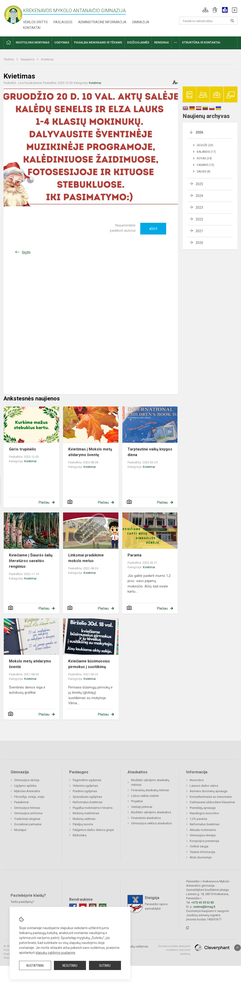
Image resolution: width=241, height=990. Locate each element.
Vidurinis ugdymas (85, 785)
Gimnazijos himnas (27, 808)
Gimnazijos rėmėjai (203, 835)
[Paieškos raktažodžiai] (208, 21)
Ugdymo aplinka (25, 785)
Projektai (137, 801)
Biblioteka (79, 835)
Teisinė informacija (202, 852)
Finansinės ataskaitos (146, 818)
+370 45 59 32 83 (202, 902)
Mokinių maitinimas (86, 813)
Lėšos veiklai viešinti (145, 796)
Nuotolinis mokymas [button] (32, 42)
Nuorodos (197, 780)
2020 (199, 243)
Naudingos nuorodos (204, 813)
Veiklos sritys (35, 22)
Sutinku (105, 965)
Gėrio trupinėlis (22, 449)
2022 (199, 219)
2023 (199, 207)
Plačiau (44, 502)
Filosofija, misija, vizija (29, 796)
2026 (199, 132)
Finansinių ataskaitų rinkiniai (150, 790)
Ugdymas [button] (61, 42)
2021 (199, 231)
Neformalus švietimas (87, 802)
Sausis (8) (203, 171)
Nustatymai (35, 965)
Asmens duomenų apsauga (208, 791)
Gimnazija (140, 22)
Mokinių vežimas (84, 819)
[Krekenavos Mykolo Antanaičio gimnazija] (13, 14)
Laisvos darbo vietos (204, 785)
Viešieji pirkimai (141, 807)
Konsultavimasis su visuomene (211, 796)
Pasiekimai (21, 802)
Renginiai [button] (161, 42)
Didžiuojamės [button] (138, 42)
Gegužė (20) (205, 145)
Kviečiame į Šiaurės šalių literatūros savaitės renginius (30, 561)
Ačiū (153, 228)
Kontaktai (31, 28)
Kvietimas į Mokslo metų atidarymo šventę (90, 452)
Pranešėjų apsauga (203, 808)
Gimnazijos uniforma (28, 813)
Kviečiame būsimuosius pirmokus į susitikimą (89, 664)
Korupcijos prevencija (204, 841)
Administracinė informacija (102, 22)
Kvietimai (47, 59)
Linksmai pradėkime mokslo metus (86, 558)
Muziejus (20, 830)
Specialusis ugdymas (87, 796)
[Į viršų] (237, 947)
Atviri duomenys (201, 857)
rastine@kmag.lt (204, 906)
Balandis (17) (206, 151)
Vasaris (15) (205, 165)
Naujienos (28, 59)
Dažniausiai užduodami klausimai (212, 802)
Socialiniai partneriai (27, 824)
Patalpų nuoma (83, 824)
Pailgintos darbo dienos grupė (93, 830)
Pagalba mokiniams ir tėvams (92, 808)
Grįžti (26, 252)
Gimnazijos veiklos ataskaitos (151, 823)
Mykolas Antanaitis (27, 791)
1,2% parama (198, 819)
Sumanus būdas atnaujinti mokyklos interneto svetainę (174, 950)
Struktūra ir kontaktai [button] (201, 42)
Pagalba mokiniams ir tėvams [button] (98, 42)
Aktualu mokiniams (203, 830)
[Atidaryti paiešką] (232, 20)
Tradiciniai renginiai (27, 819)
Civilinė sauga (199, 846)
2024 (199, 196)
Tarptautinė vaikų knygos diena (150, 452)
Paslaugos (62, 22)
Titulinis (9, 59)
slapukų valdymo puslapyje (55, 953)
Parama (134, 555)
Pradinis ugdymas (85, 791)
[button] (205, 10)
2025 (199, 184)
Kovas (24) (204, 158)
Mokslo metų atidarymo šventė (30, 664)
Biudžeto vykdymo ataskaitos (151, 812)
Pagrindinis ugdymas (87, 780)
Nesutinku (69, 965)
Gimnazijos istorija (26, 780)
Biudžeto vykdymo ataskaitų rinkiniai (150, 782)
